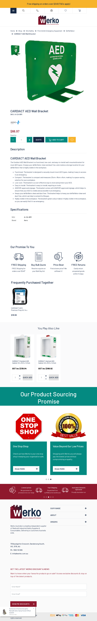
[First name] (48, 586)
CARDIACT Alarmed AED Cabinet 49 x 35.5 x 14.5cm (47, 362)
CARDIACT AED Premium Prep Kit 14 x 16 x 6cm (19, 310)
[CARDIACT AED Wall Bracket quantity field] (21, 139)
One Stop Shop (20, 446)
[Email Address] (48, 594)
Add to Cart (56, 139)
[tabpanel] (29, 443)
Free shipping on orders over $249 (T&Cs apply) (48, 4)
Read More (26, 469)
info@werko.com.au (20, 553)
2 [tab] (49, 480)
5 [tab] (53, 498)
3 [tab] (51, 480)
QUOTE (39, 139)
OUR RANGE (55, 508)
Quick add (27, 377)
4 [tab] (51, 498)
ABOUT (53, 515)
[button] (72, 139)
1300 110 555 (17, 550)
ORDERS (54, 522)
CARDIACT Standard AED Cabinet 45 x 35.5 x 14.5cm (21, 362)
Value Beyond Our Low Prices (68, 446)
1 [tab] (47, 480)
